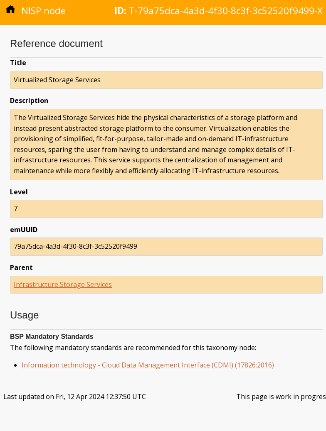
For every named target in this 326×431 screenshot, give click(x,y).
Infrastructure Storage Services (63, 284)
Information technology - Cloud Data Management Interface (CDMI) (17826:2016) (148, 365)
